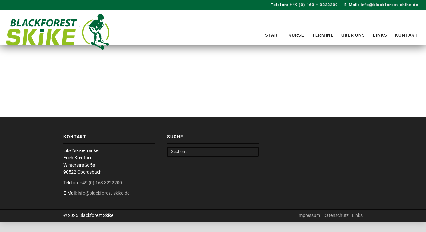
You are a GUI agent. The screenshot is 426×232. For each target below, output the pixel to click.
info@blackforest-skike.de (389, 4)
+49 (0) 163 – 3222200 (313, 4)
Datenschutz (336, 215)
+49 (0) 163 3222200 (101, 182)
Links (380, 35)
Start (273, 35)
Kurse (296, 35)
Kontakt (406, 35)
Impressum (309, 215)
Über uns (353, 35)
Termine (323, 35)
